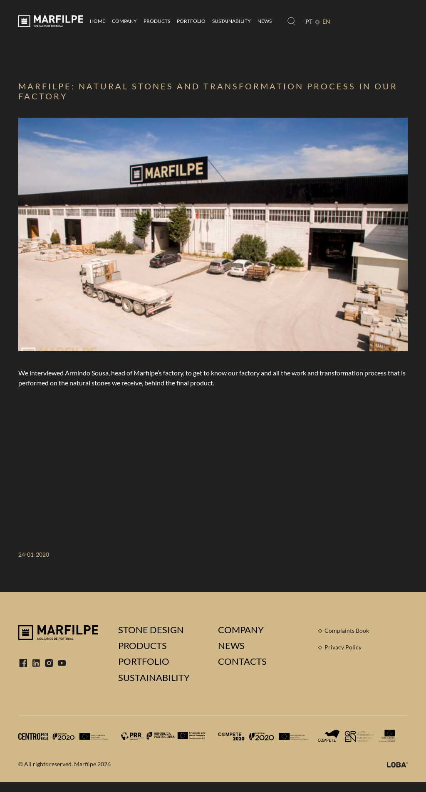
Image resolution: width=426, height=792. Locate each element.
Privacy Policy (343, 647)
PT (308, 21)
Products (157, 21)
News (265, 21)
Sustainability (231, 21)
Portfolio (191, 21)
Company (124, 21)
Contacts (242, 661)
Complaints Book (346, 630)
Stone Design (151, 629)
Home (97, 21)
